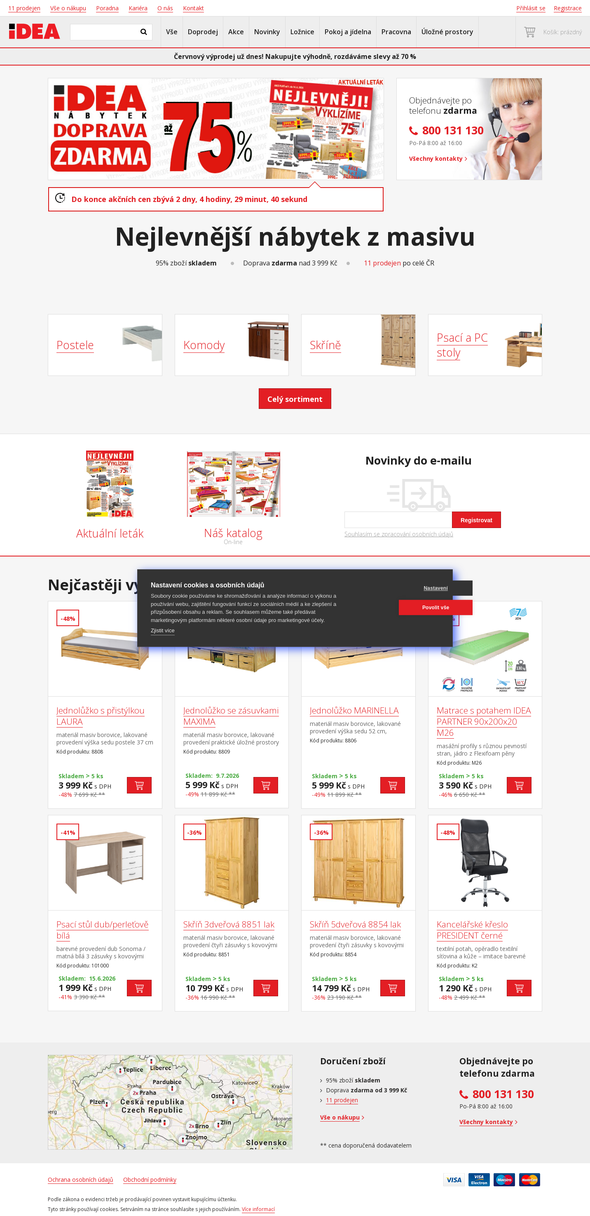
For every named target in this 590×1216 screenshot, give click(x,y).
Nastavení (400, 588)
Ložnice (302, 31)
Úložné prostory (447, 31)
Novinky (267, 31)
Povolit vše (399, 607)
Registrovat (476, 520)
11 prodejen (382, 263)
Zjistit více (163, 630)
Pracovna (396, 31)
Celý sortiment (295, 399)
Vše (172, 31)
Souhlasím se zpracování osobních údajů (398, 534)
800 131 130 (503, 1094)
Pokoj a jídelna (348, 31)
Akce (236, 31)
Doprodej (203, 31)
